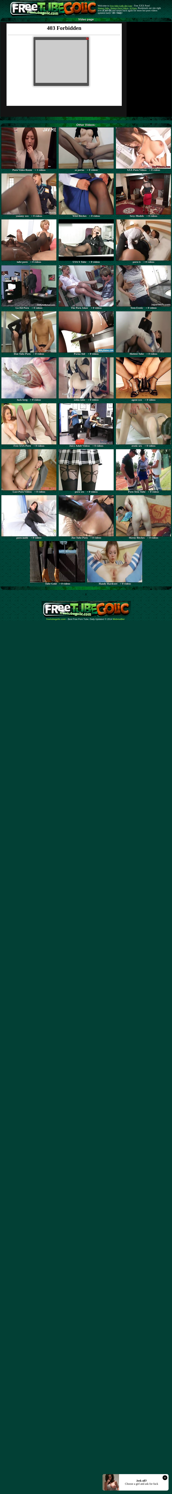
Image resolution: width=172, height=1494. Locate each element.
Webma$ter (119, 619)
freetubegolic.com (56, 619)
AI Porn (133, 8)
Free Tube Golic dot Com (121, 6)
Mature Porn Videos (119, 8)
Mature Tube (103, 8)
